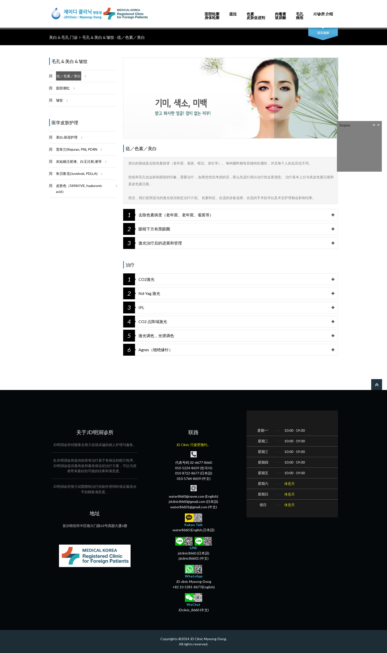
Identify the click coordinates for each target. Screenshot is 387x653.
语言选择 (323, 33)
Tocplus (344, 125)
